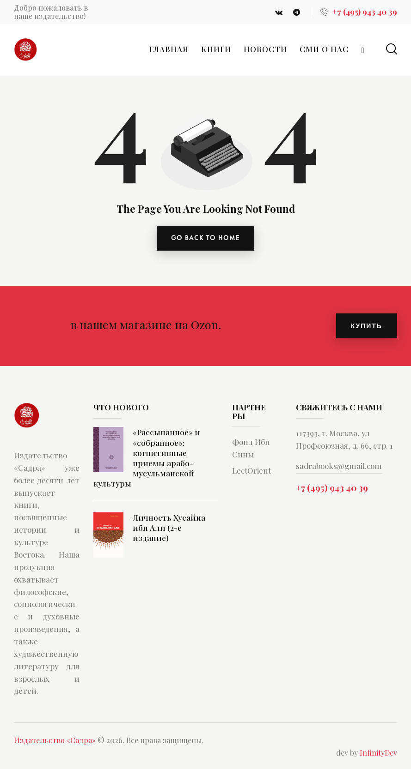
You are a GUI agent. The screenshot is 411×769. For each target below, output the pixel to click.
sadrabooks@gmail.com (339, 466)
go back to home (205, 238)
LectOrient (251, 471)
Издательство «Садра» (55, 740)
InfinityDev (378, 753)
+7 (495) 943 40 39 (332, 488)
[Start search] (391, 49)
